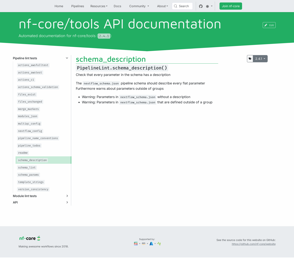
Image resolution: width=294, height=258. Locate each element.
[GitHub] (201, 6)
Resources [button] (97, 6)
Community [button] (138, 6)
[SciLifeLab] (159, 243)
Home (59, 6)
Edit (269, 25)
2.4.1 (259, 59)
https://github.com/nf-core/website (254, 244)
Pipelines (77, 6)
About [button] (161, 6)
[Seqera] (136, 243)
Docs (117, 6)
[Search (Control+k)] (182, 6)
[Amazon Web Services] (144, 243)
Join (231, 6)
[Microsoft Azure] (152, 243)
